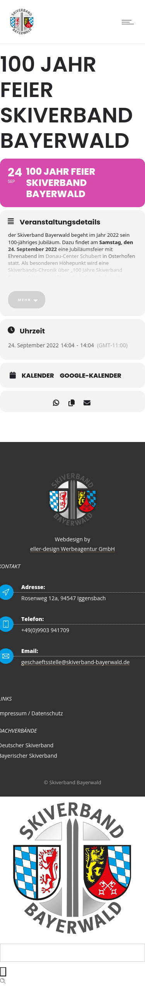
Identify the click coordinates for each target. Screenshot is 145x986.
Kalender (38, 375)
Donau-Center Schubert (73, 256)
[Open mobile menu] (129, 22)
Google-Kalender (90, 375)
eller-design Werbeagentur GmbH (72, 548)
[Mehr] (26, 299)
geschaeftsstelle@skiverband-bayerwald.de (75, 662)
